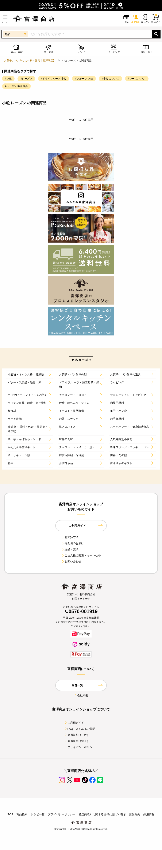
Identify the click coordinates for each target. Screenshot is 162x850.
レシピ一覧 (38, 814)
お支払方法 (69, 537)
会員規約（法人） (77, 741)
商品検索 (22, 814)
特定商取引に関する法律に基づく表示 (102, 814)
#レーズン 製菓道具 (16, 86)
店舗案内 (134, 814)
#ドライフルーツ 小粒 (53, 78)
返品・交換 (69, 549)
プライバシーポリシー (79, 747)
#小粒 (8, 78)
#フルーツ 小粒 (84, 78)
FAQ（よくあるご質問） (81, 728)
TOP (10, 814)
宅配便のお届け (72, 543)
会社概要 (81, 695)
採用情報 (148, 814)
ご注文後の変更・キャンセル (81, 555)
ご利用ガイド (74, 722)
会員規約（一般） (77, 734)
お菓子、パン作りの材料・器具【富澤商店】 (29, 60)
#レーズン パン (137, 78)
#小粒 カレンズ (110, 78)
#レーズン (26, 78)
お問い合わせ (71, 561)
